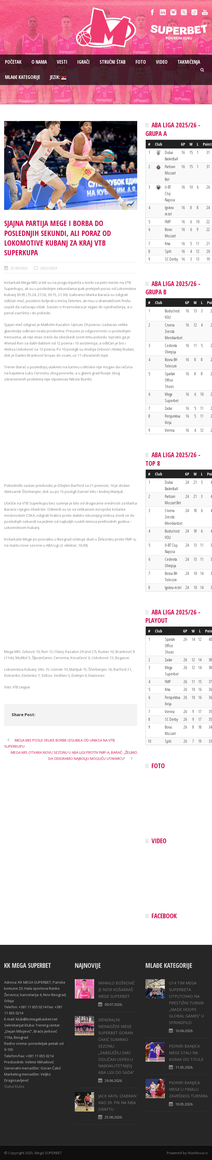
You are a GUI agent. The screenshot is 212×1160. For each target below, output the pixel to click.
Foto (141, 62)
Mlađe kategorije (22, 77)
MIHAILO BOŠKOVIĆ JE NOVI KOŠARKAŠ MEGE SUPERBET (116, 989)
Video (162, 62)
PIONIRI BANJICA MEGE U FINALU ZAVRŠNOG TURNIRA (188, 1089)
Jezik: (58, 77)
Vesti (62, 62)
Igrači (83, 62)
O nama (39, 62)
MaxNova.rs (198, 1152)
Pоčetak (13, 62)
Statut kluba (14, 1086)
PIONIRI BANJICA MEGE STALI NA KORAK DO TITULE (186, 1052)
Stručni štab (113, 62)
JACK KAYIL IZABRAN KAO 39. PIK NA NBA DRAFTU (117, 1102)
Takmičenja (188, 62)
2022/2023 (48, 268)
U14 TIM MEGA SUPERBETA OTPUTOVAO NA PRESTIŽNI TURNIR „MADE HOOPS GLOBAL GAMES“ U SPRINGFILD (186, 1002)
